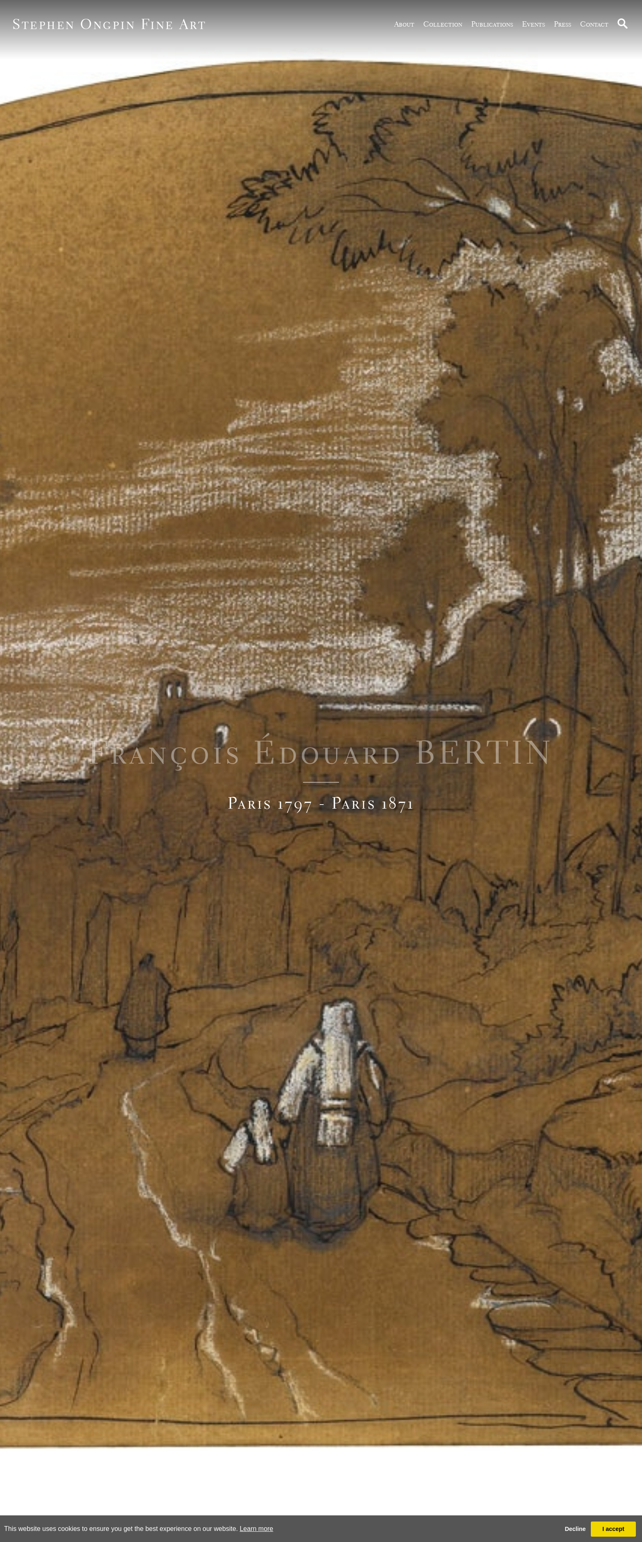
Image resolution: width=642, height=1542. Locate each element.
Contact (594, 24)
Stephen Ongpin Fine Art (109, 24)
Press (562, 24)
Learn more (256, 1528)
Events (533, 24)
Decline (575, 1529)
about (404, 24)
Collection (442, 24)
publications (492, 24)
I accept (613, 1529)
